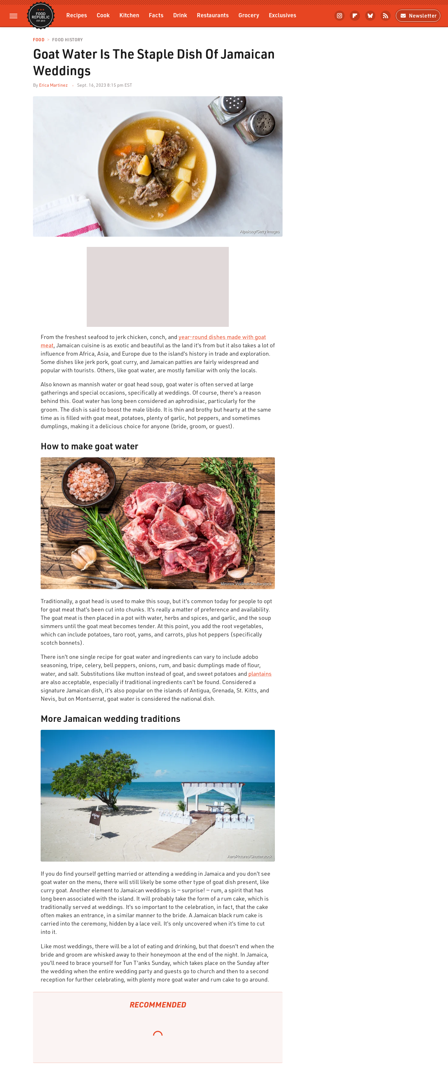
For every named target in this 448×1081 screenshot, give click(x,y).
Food (38, 40)
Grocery (248, 15)
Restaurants (213, 15)
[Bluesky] (370, 16)
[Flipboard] (355, 16)
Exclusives (282, 15)
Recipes (76, 15)
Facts (156, 15)
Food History (67, 40)
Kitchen (129, 15)
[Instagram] (339, 16)
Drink (180, 15)
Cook (103, 15)
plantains (260, 673)
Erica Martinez (53, 85)
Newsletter (418, 15)
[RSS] (385, 16)
